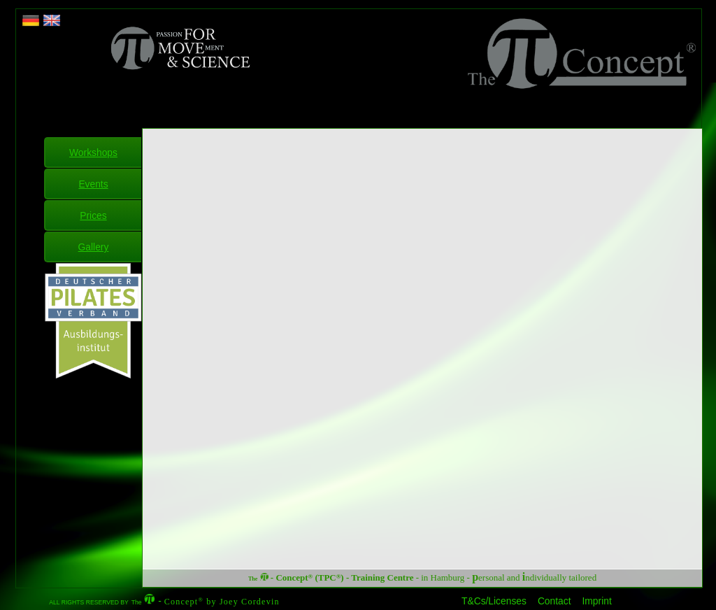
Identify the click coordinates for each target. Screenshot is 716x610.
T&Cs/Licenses (494, 601)
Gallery (93, 247)
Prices (93, 215)
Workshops (93, 152)
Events (93, 184)
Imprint (597, 601)
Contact (554, 601)
